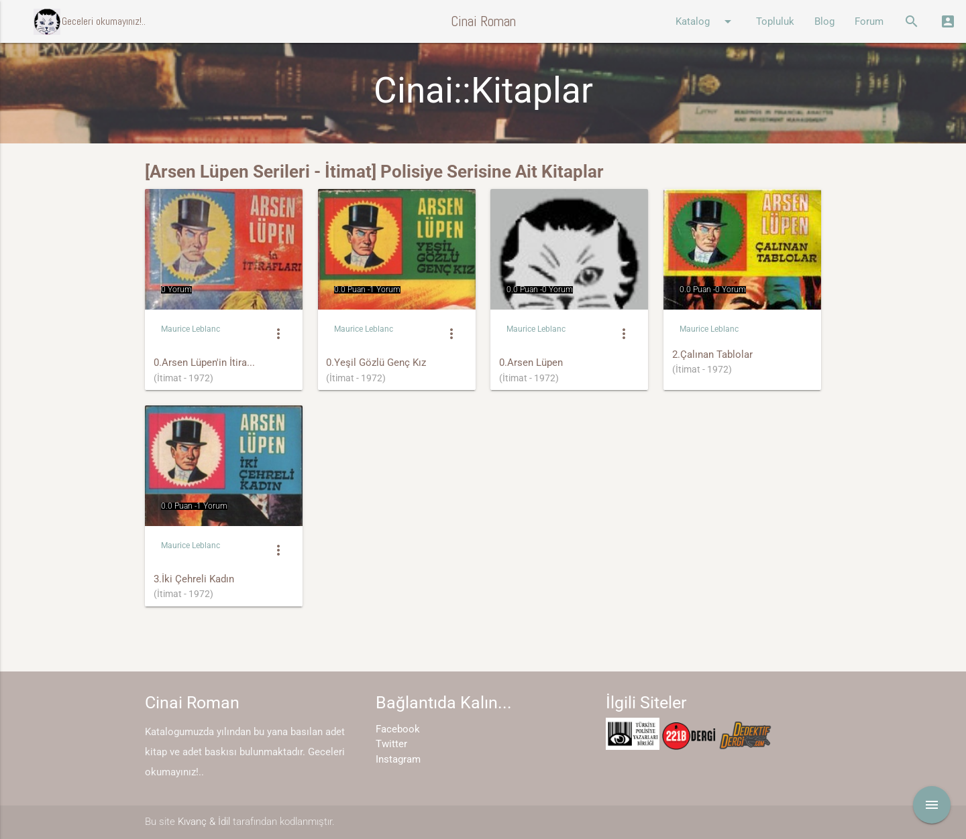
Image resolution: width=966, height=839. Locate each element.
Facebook (398, 729)
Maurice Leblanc (190, 329)
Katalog (706, 21)
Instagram (398, 759)
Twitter (391, 744)
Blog (824, 21)
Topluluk (775, 21)
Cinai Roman (483, 21)
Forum (869, 21)
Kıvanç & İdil (204, 822)
